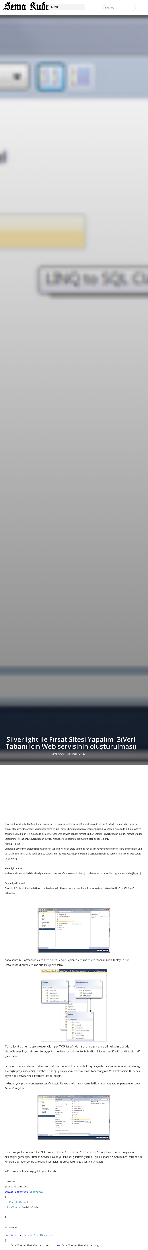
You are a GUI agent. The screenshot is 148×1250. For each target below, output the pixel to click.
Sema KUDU (58, 753)
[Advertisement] (74, 794)
